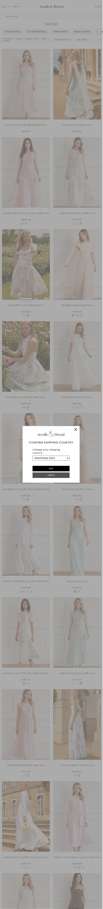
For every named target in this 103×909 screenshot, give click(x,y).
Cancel (51, 475)
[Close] (75, 430)
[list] (51, 458)
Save (51, 468)
